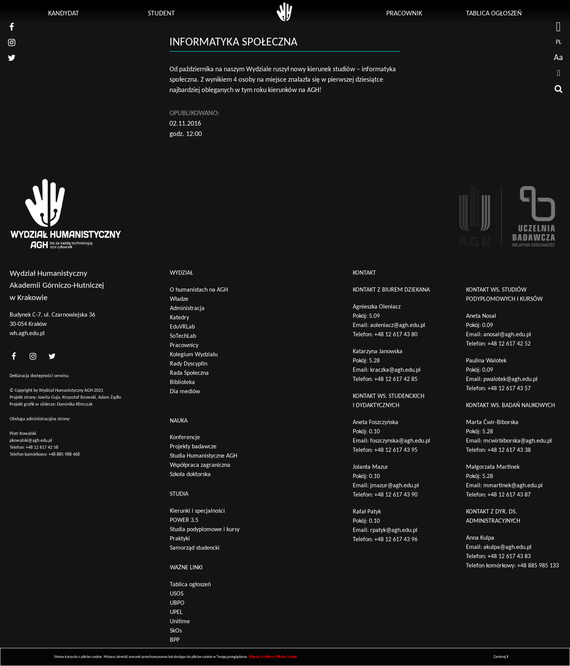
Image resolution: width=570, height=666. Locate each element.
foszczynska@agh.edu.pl (400, 441)
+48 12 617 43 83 (509, 557)
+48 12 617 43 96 (395, 540)
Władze (179, 299)
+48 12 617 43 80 (395, 335)
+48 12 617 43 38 (509, 450)
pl (559, 42)
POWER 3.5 (184, 520)
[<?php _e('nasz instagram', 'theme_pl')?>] (32, 356)
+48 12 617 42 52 (509, 344)
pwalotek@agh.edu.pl (510, 379)
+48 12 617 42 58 (42, 447)
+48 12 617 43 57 (509, 389)
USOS (176, 594)
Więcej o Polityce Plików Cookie (273, 657)
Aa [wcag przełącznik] (558, 58)
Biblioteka (182, 382)
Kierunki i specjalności (197, 511)
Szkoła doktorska (190, 474)
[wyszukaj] (558, 88)
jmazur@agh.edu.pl (394, 486)
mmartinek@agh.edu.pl (513, 486)
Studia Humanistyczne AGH (203, 456)
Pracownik (404, 13)
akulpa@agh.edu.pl (507, 547)
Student (161, 13)
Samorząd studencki (195, 548)
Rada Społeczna (189, 373)
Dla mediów (185, 392)
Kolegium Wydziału (194, 355)
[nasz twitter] (11, 57)
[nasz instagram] (11, 42)
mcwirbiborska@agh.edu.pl (517, 441)
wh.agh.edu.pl (27, 333)
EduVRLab (182, 327)
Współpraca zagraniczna (200, 465)
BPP (174, 640)
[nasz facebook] (11, 27)
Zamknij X (500, 657)
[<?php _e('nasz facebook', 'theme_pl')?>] (13, 356)
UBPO (177, 603)
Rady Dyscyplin (188, 364)
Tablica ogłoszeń (494, 13)
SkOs (176, 631)
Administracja (187, 308)
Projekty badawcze (193, 447)
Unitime (180, 622)
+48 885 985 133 (538, 566)
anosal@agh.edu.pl (507, 335)
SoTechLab (183, 336)
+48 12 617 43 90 (395, 495)
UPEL (176, 612)
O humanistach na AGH (199, 290)
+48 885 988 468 (64, 454)
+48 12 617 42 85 (395, 379)
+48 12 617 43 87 (509, 495)
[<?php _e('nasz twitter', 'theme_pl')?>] (52, 356)
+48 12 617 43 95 (395, 450)
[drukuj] (558, 73)
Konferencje (185, 437)
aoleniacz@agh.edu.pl (397, 325)
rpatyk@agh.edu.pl (393, 530)
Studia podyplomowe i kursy (205, 530)
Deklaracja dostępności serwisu (39, 376)
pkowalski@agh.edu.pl (31, 440)
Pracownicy (184, 345)
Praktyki (180, 539)
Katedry (179, 318)
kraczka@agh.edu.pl (395, 370)
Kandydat (63, 13)
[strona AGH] (558, 27)
